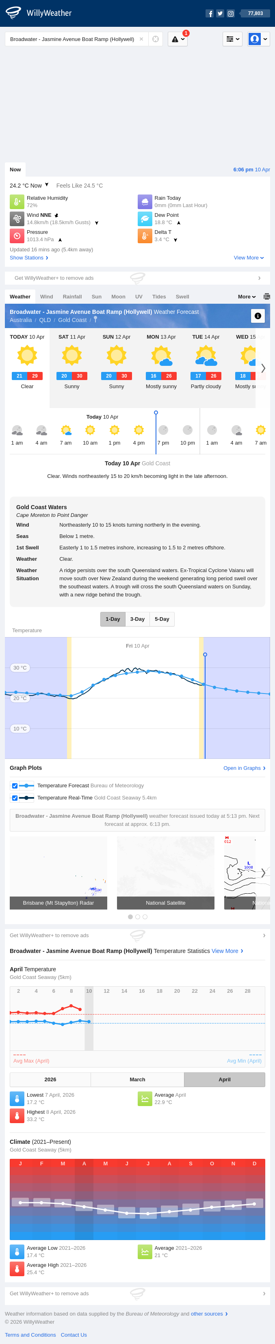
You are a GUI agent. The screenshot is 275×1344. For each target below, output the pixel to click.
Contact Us (74, 1335)
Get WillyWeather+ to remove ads (54, 278)
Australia (21, 320)
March (137, 1079)
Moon (118, 297)
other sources (207, 1314)
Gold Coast (72, 320)
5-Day (162, 619)
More (244, 297)
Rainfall (72, 297)
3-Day (137, 619)
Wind (46, 297)
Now (15, 169)
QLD (45, 320)
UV (139, 297)
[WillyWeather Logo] (43, 13)
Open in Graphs (242, 768)
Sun (97, 297)
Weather (20, 297)
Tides (159, 297)
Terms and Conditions (30, 1335)
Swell (182, 297)
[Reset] (141, 39)
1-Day (113, 619)
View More (246, 258)
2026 (50, 1079)
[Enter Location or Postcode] (84, 39)
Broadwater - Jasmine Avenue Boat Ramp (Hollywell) (95, 319)
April (225, 1079)
